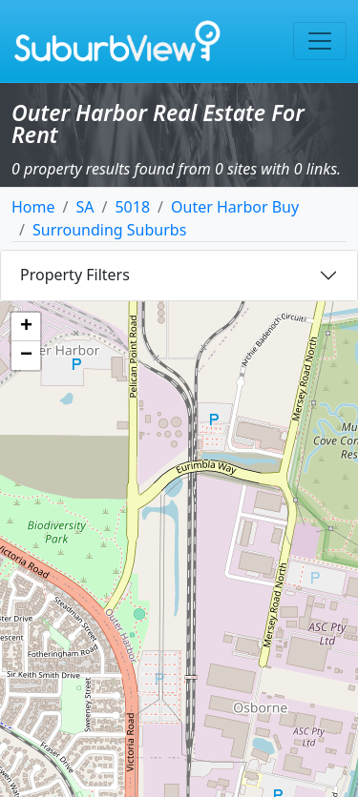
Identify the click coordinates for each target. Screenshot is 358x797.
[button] (25, 327)
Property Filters (75, 274)
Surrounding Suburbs (109, 229)
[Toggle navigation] (320, 41)
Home (33, 206)
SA (84, 206)
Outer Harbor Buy (235, 206)
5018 (132, 206)
